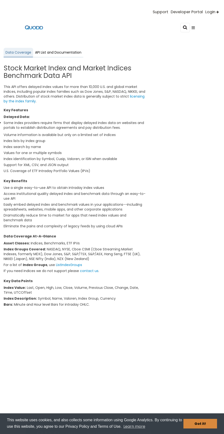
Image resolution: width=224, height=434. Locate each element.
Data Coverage (18, 52)
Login (212, 12)
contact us (89, 270)
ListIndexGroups (69, 264)
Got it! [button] (200, 423)
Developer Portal (187, 12)
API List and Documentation (58, 52)
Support (160, 12)
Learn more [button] (134, 426)
